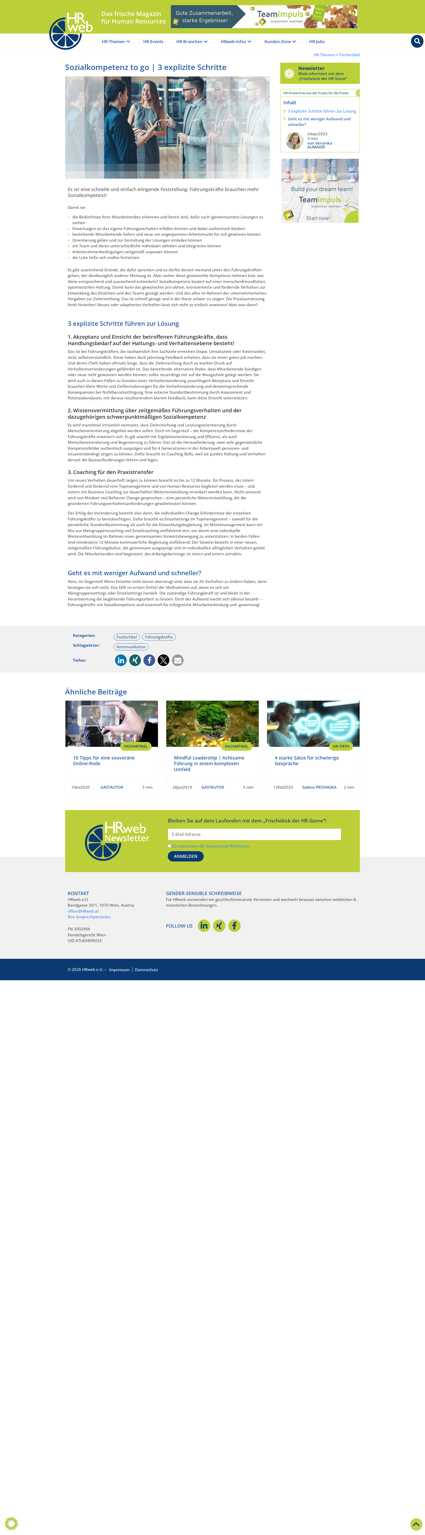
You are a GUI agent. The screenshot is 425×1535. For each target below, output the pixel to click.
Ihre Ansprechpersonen (89, 916)
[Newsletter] (289, 73)
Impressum (119, 969)
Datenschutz (146, 969)
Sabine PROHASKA (319, 787)
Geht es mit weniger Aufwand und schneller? (319, 121)
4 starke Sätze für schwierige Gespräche (307, 761)
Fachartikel (349, 55)
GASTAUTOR (112, 787)
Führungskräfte (159, 636)
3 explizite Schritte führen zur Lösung (322, 111)
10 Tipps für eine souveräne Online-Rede (104, 761)
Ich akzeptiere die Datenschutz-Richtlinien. (211, 846)
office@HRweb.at (83, 911)
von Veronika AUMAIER (319, 144)
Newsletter (311, 68)
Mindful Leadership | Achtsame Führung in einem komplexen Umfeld (209, 763)
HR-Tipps (341, 746)
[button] (121, 660)
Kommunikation (131, 646)
